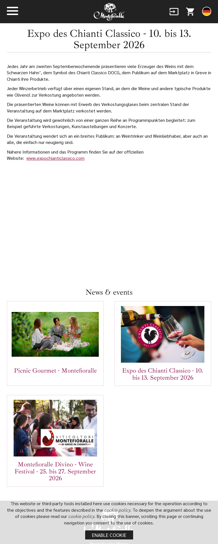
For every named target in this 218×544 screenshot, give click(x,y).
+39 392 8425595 (119, 470)
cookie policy (121, 510)
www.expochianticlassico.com (55, 158)
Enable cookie (109, 535)
